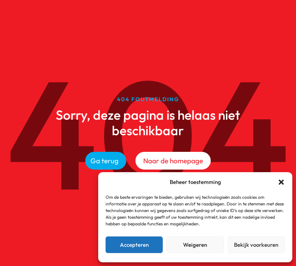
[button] (281, 182)
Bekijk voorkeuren (256, 244)
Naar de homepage (173, 160)
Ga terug (104, 160)
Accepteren (134, 244)
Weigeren (195, 244)
